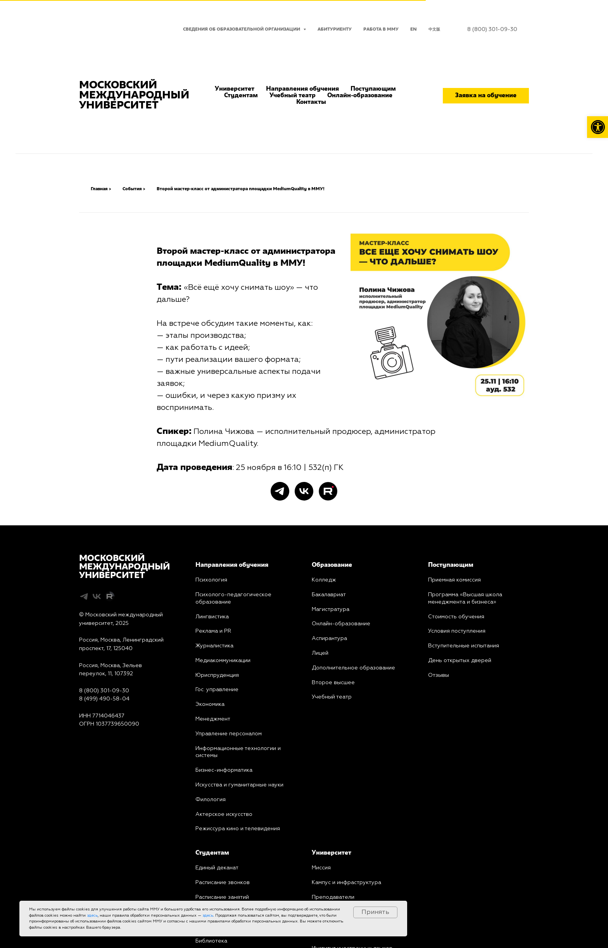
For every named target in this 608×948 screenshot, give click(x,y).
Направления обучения (302, 89)
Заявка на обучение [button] (485, 95)
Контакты (311, 102)
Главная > (101, 189)
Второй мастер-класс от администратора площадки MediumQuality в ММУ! (241, 189)
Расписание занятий (222, 897)
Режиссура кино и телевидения (237, 828)
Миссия (321, 868)
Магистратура (330, 609)
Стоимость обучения (456, 616)
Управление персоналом (228, 733)
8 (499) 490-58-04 (104, 699)
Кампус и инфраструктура (346, 882)
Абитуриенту (335, 29)
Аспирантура (329, 638)
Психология (211, 580)
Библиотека (211, 941)
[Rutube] (328, 491)
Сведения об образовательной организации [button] (242, 29)
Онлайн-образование (359, 95)
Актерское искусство (223, 814)
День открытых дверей (459, 660)
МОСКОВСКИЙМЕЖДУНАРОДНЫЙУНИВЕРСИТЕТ (124, 567)
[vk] (304, 491)
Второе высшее (333, 682)
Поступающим (373, 89)
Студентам (241, 95)
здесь (92, 915)
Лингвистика (212, 616)
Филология (210, 799)
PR (227, 631)
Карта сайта (95, 741)
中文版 (434, 29)
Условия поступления (456, 631)
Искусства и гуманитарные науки (239, 785)
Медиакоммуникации (222, 660)
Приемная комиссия (454, 580)
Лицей (320, 653)
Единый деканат (216, 868)
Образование (332, 565)
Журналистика (214, 646)
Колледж (324, 580)
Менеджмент (212, 719)
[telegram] (280, 491)
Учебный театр (292, 95)
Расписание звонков (222, 882)
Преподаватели (333, 897)
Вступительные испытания (463, 646)
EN (413, 29)
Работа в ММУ (381, 29)
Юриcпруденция (217, 675)
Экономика (210, 704)
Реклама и (209, 631)
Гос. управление (216, 689)
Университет (234, 89)
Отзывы (438, 675)
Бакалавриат (329, 594)
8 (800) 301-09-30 (492, 29)
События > (134, 189)
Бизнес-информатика (223, 770)
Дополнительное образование (353, 668)
